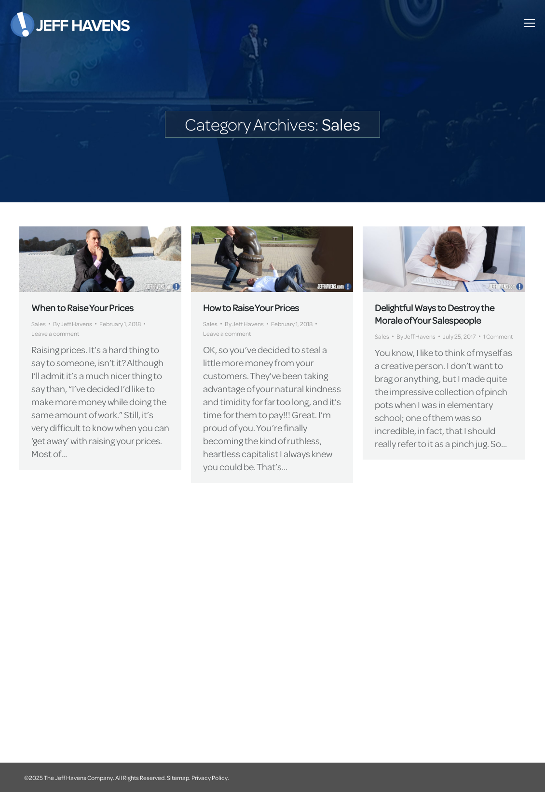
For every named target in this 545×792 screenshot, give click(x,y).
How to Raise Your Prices (251, 307)
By (72, 323)
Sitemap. (179, 777)
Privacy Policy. (210, 777)
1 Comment (498, 336)
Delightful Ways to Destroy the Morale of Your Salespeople (434, 314)
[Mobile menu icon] (529, 23)
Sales (38, 323)
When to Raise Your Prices (82, 307)
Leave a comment (55, 333)
